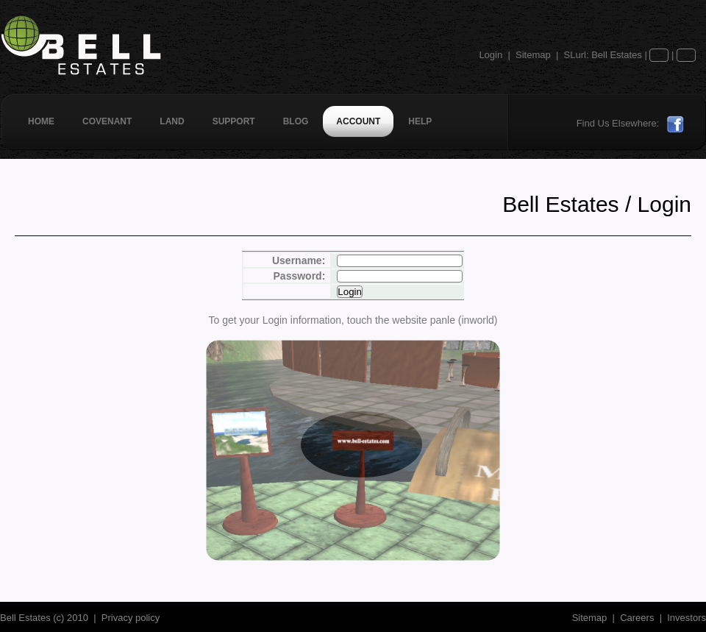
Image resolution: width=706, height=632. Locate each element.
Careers (637, 617)
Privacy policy (130, 617)
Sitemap (533, 54)
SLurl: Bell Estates (603, 54)
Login (490, 54)
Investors (686, 617)
